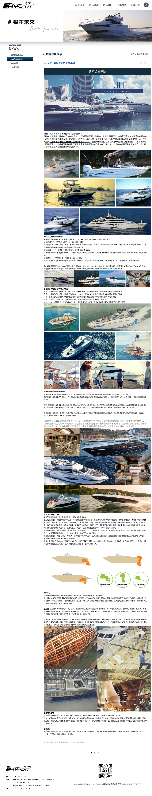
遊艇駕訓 (94, 5)
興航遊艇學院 (17, 59)
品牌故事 (121, 5)
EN (146, 5)
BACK (96, 753)
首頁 (132, 54)
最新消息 (80, 5)
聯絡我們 (135, 5)
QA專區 (14, 63)
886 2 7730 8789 (19, 777)
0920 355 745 (18, 789)
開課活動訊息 (17, 55)
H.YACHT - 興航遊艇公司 (18, 5)
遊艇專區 (108, 5)
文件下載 (15, 67)
